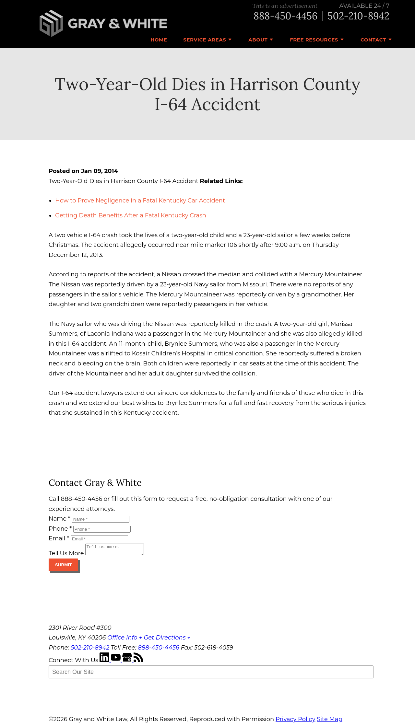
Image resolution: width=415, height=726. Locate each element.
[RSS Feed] (138, 662)
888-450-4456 (285, 16)
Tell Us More (66, 555)
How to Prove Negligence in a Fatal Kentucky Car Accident (140, 200)
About (257, 40)
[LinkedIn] (105, 662)
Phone (60, 528)
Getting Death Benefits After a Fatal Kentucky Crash (130, 215)
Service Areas (204, 40)
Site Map (329, 721)
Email (59, 538)
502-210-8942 (358, 16)
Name (59, 518)
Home (158, 40)
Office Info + (124, 639)
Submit (63, 566)
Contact (373, 40)
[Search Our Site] (211, 673)
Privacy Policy (295, 721)
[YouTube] (116, 662)
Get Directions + (167, 639)
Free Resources (314, 40)
